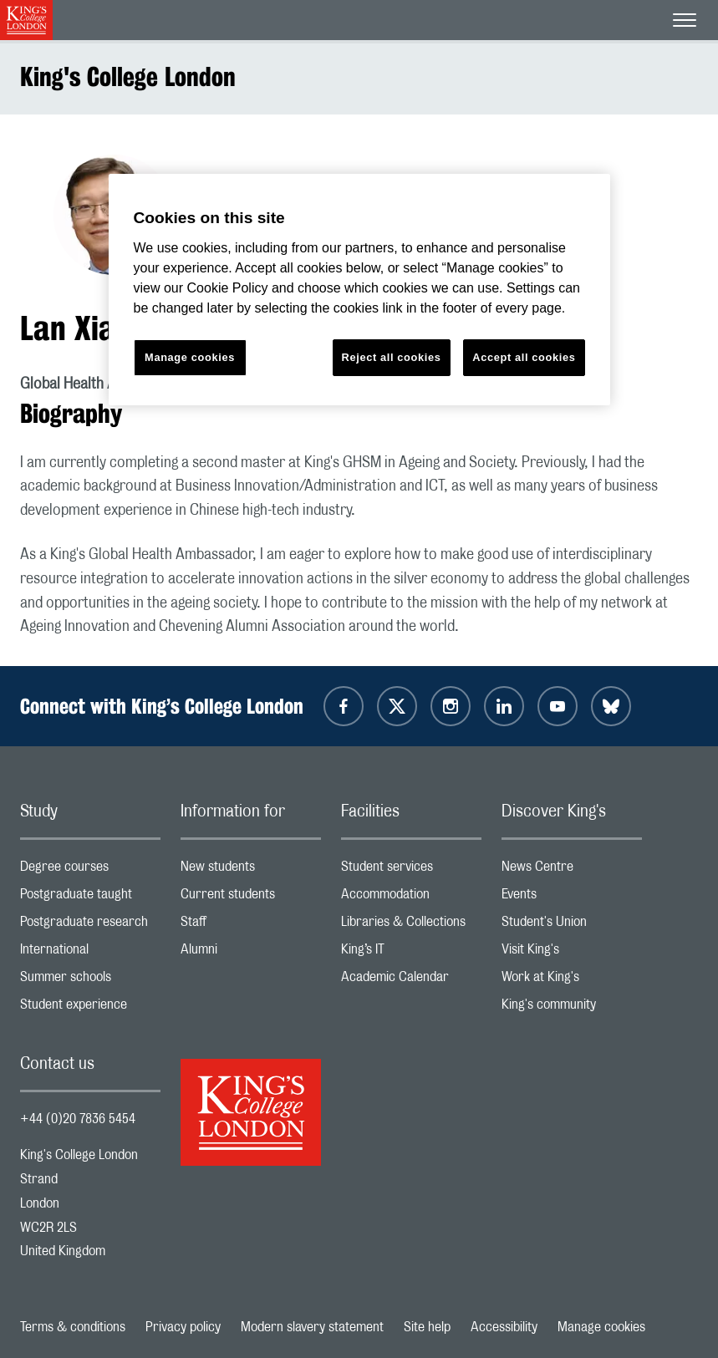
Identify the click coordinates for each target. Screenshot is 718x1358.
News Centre (572, 870)
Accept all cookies (523, 357)
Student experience (90, 1008)
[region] (359, 289)
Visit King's (572, 953)
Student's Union (572, 925)
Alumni (251, 953)
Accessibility (504, 1327)
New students (251, 870)
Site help (427, 1327)
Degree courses (90, 870)
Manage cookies (601, 1327)
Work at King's (572, 980)
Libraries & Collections (411, 925)
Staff (251, 925)
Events (572, 898)
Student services (411, 870)
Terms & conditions (72, 1327)
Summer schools (90, 980)
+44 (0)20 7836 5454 (77, 1119)
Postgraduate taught (90, 898)
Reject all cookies (391, 357)
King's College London (128, 76)
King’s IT (411, 953)
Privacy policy (183, 1327)
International (90, 953)
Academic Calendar (411, 980)
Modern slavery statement (312, 1327)
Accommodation (411, 898)
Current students (251, 898)
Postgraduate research (90, 925)
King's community (572, 1008)
